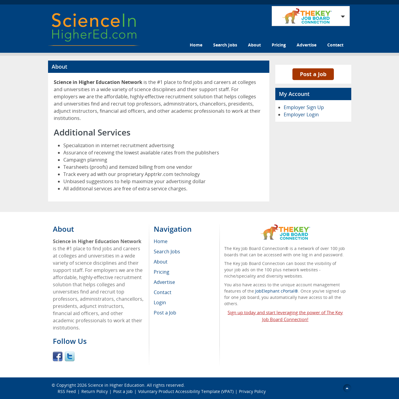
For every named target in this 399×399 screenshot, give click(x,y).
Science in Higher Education (116, 385)
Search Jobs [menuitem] (167, 251)
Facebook (57, 356)
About (254, 45)
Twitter (69, 356)
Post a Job (313, 74)
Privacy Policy (253, 391)
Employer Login (301, 114)
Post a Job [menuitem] (165, 312)
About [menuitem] (161, 261)
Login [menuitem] (160, 302)
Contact (335, 45)
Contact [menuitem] (162, 292)
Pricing (279, 45)
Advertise (306, 45)
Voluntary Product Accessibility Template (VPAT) (186, 391)
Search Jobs (225, 45)
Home (196, 45)
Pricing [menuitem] (161, 272)
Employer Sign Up (304, 107)
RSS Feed (67, 391)
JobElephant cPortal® (276, 291)
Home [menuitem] (161, 241)
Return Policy (94, 391)
